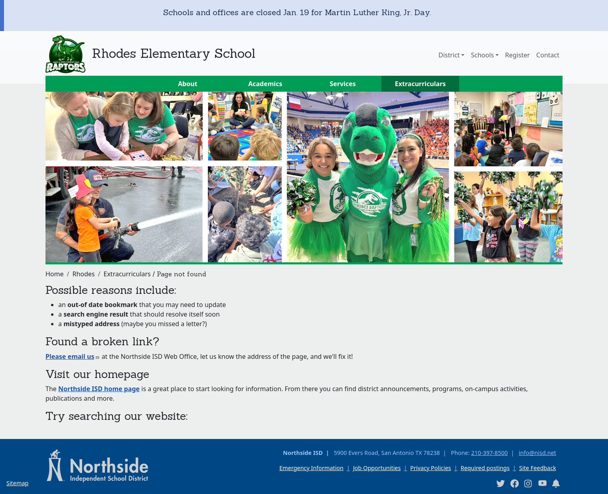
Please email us (72, 356)
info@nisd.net (537, 453)
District (449, 55)
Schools (482, 55)
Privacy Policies (430, 468)
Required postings (484, 468)
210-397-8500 (489, 453)
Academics (265, 83)
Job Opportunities (377, 468)
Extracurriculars (420, 83)
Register (517, 55)
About (187, 83)
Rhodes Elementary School (173, 53)
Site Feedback (537, 468)
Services (343, 83)
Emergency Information (311, 468)
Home (54, 274)
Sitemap (17, 483)
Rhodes (83, 274)
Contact (547, 55)
